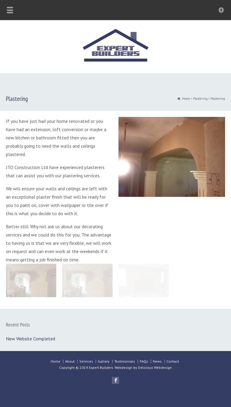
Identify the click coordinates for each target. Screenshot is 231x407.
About (70, 361)
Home (55, 361)
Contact (172, 361)
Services (86, 361)
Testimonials (124, 361)
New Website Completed (30, 339)
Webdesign (123, 367)
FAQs (144, 361)
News (157, 361)
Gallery (104, 361)
